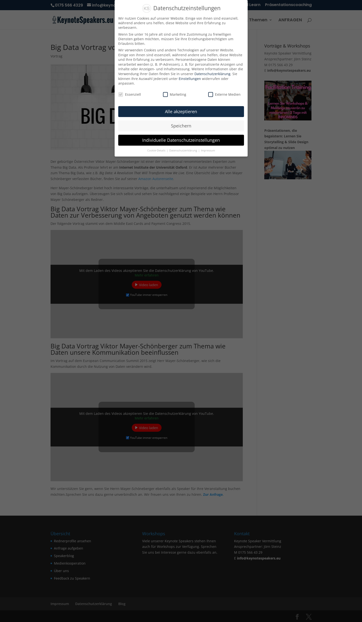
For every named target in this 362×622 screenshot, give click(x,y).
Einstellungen (190, 78)
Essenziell (129, 94)
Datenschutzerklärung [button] (183, 150)
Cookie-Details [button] (156, 150)
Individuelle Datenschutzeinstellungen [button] (181, 140)
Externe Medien (224, 94)
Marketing (174, 94)
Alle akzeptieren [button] (181, 111)
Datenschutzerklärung (212, 73)
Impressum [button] (208, 150)
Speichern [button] (181, 126)
